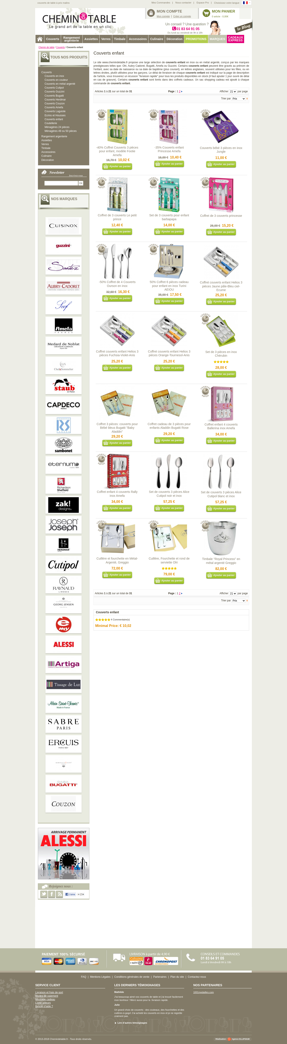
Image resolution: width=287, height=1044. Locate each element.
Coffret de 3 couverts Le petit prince (117, 217)
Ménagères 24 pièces (57, 127)
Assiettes (46, 140)
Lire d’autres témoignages (132, 1022)
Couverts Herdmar (55, 99)
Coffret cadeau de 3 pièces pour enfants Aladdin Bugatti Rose (169, 426)
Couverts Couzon (55, 103)
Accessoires (48, 152)
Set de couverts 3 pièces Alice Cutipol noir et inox (169, 493)
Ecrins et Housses (55, 115)
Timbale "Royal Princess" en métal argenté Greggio (221, 561)
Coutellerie (51, 123)
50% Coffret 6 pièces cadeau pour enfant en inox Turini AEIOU (169, 285)
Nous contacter (183, 2)
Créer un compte (182, 16)
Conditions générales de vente (131, 976)
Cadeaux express (235, 39)
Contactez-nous (197, 976)
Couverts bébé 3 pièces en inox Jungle (221, 150)
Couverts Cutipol (54, 87)
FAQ (83, 976)
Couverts (60, 47)
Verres (45, 144)
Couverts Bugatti (54, 95)
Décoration (47, 160)
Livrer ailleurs (43, 1002)
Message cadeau (45, 999)
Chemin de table (46, 47)
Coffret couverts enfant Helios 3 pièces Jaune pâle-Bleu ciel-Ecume (221, 286)
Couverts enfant (54, 119)
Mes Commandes (161, 2)
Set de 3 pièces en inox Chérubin (221, 354)
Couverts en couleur (56, 79)
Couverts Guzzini (54, 91)
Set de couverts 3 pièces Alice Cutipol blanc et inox (221, 494)
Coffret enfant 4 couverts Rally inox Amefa (117, 493)
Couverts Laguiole (55, 111)
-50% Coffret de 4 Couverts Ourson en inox (117, 284)
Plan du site (177, 976)
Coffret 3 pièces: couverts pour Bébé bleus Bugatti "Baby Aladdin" (117, 427)
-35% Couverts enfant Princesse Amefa (169, 149)
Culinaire (46, 155)
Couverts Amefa (54, 107)
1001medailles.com (203, 992)
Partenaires (159, 976)
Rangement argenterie (54, 136)
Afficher (223, 91)
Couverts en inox (54, 76)
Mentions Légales (100, 976)
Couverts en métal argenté (60, 83)
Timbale (45, 148)
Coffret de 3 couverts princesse (221, 215)
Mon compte (163, 16)
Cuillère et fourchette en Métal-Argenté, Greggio (117, 560)
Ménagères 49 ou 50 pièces (61, 131)
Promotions (196, 39)
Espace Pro (203, 2)
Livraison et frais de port (49, 992)
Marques (217, 39)
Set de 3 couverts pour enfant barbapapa (169, 217)
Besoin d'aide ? (44, 1006)
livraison (156, 1000)
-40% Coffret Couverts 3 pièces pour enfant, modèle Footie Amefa (117, 151)
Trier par (226, 98)
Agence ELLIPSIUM (241, 1039)
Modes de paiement (46, 995)
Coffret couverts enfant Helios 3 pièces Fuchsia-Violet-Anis (117, 353)
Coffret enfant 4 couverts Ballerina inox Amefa (221, 426)
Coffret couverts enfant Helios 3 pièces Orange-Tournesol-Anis (169, 353)
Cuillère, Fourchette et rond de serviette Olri (169, 560)
